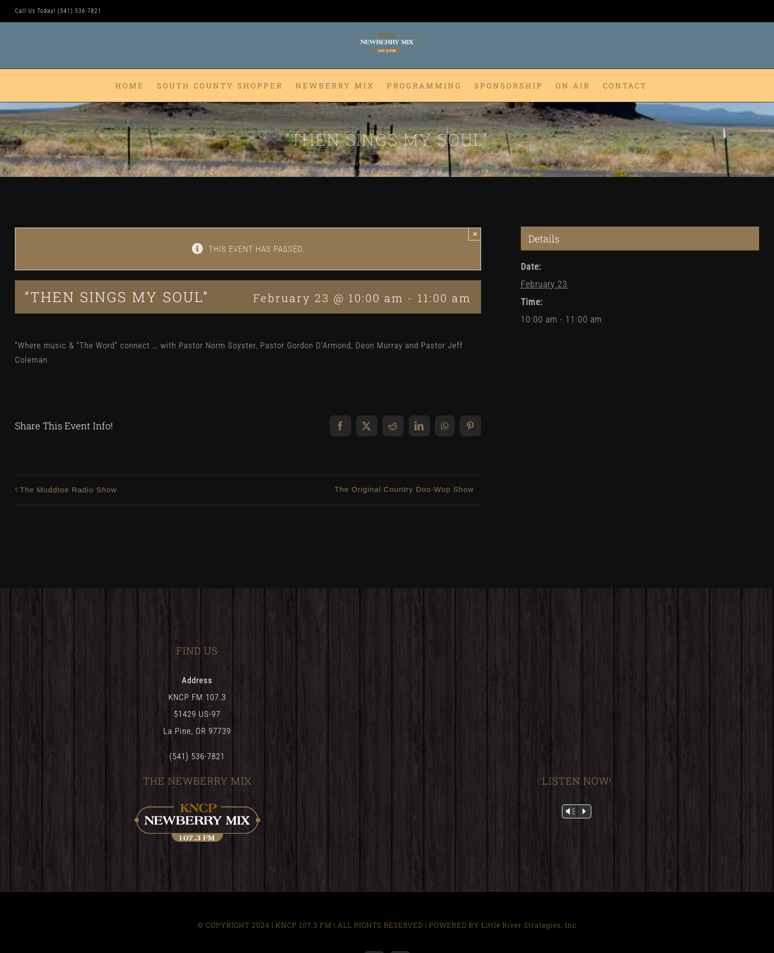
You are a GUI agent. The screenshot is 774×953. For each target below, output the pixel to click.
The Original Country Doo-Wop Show (404, 489)
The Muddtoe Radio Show (68, 489)
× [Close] (475, 234)
